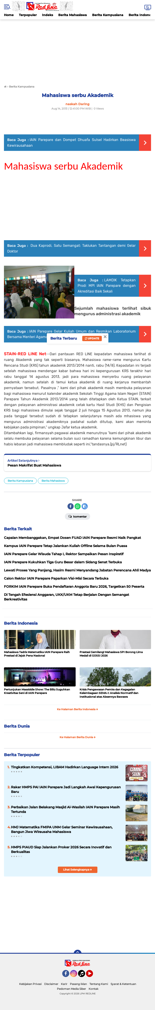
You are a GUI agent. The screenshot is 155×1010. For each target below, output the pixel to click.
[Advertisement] (77, 50)
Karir (64, 984)
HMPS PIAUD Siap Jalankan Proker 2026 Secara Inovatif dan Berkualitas (61, 849)
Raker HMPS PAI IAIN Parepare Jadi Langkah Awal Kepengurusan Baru (66, 789)
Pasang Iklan (78, 984)
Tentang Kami (98, 984)
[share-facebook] (70, 506)
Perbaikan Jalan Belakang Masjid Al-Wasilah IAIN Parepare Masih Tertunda (65, 809)
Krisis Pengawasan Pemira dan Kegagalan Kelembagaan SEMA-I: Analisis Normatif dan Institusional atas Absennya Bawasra (109, 693)
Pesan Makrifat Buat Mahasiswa (34, 465)
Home (9, 15)
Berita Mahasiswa (72, 15)
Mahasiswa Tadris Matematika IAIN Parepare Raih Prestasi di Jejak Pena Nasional (37, 653)
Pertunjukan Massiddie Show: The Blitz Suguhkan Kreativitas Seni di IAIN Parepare (37, 691)
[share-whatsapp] (78, 506)
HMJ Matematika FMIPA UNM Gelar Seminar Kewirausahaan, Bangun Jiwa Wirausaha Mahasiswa (62, 829)
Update (92, 338)
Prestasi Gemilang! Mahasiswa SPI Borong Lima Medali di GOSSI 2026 (111, 653)
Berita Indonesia (21, 623)
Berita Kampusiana (107, 15)
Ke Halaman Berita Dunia (78, 737)
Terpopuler (28, 15)
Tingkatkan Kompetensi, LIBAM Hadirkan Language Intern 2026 (64, 767)
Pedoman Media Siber (71, 988)
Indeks (47, 15)
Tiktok (83, 975)
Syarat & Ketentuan (123, 984)
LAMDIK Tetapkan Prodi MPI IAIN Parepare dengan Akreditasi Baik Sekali (107, 285)
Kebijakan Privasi (30, 984)
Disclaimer (51, 984)
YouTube (92, 975)
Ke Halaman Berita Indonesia (77, 709)
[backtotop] (78, 954)
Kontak (93, 988)
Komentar (77, 516)
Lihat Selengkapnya (77, 869)
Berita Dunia (17, 726)
